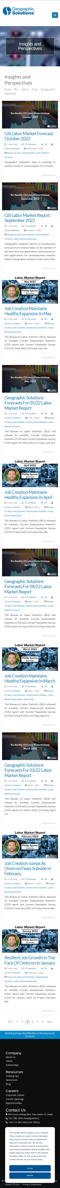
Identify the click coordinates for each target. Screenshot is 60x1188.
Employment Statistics (36, 327)
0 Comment (30, 144)
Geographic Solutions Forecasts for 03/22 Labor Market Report (28, 770)
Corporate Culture (15, 1095)
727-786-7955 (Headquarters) (23, 1118)
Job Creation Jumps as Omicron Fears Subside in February (27, 868)
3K (45, 686)
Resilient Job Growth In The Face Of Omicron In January (29, 960)
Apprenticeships (14, 1103)
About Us (10, 1057)
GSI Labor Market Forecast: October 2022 (29, 136)
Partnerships (12, 1064)
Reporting (28, 699)
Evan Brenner (13, 148)
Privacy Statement (32, 1184)
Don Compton (14, 323)
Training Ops (12, 1075)
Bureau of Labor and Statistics (21, 153)
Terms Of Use (12, 1184)
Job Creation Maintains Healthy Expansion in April (28, 494)
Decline (30, 1175)
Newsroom (11, 1079)
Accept (30, 1168)
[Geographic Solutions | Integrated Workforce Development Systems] (18, 11)
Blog (8, 1083)
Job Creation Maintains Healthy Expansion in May (27, 311)
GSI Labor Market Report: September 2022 (27, 217)
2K (45, 144)
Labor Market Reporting (25, 239)
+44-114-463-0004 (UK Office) (24, 1122)
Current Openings (15, 1099)
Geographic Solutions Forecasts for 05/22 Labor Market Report (28, 402)
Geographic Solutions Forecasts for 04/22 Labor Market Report (28, 586)
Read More (49, 175)
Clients (9, 1061)
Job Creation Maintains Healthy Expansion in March (29, 678)
